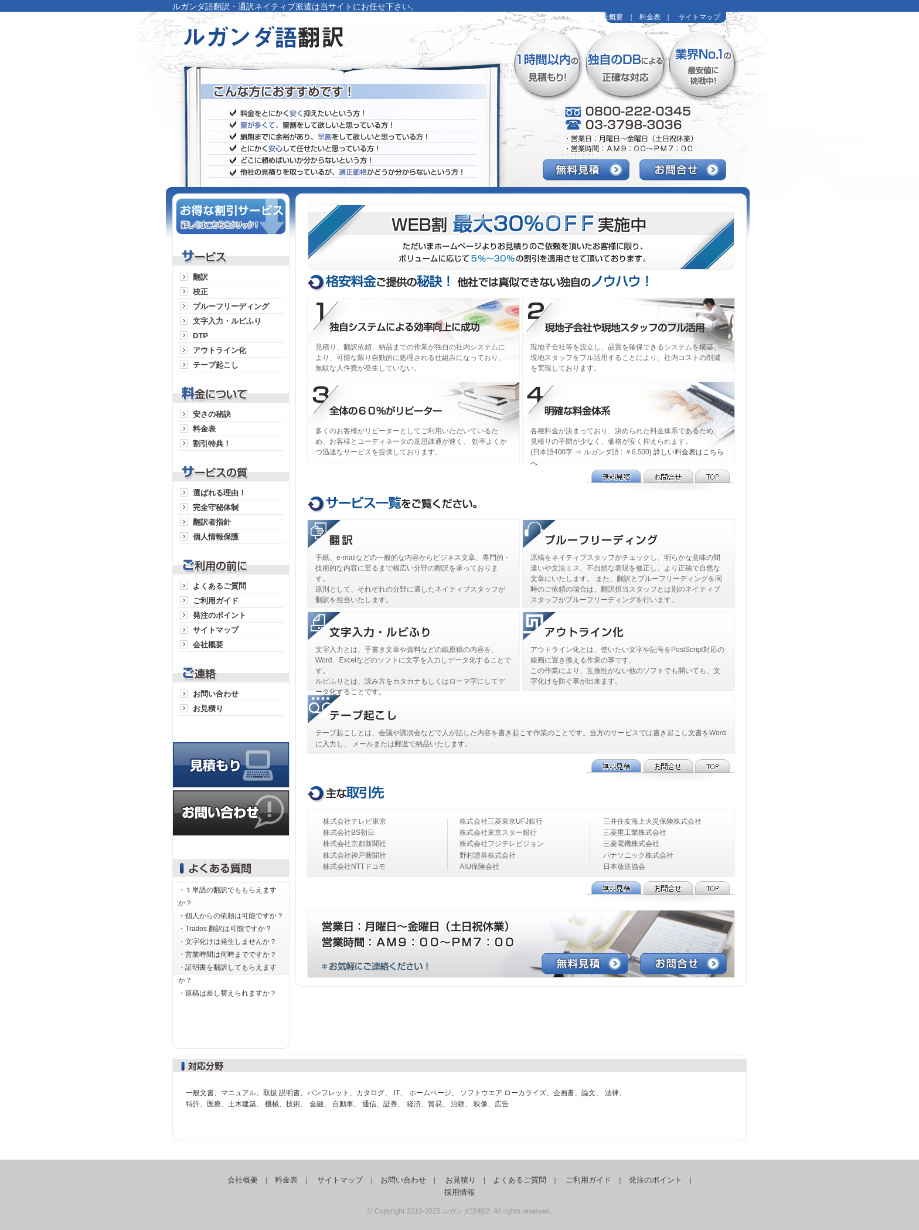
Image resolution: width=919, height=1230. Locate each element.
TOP (714, 480)
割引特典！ (212, 443)
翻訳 (200, 277)
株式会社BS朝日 (349, 832)
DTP (200, 335)
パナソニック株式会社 (638, 855)
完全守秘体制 (216, 507)
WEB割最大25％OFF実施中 (527, 234)
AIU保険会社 (479, 866)
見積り (231, 753)
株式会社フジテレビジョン (502, 844)
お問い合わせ (216, 693)
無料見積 (591, 170)
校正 (200, 291)
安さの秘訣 (212, 414)
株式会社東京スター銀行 (498, 832)
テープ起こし (216, 365)
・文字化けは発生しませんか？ (227, 941)
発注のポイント (219, 615)
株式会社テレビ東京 (354, 821)
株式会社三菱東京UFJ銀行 (501, 821)
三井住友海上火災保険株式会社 (652, 821)
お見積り (208, 708)
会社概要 (609, 17)
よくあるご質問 (219, 586)
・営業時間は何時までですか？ (227, 954)
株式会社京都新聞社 (354, 844)
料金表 (650, 17)
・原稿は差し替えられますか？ (227, 993)
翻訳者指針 (212, 522)
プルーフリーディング (231, 306)
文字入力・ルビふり (227, 321)
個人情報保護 (216, 536)
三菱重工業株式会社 (634, 832)
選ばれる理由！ (219, 492)
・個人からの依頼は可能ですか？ (231, 916)
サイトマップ (699, 17)
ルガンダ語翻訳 (316, 46)
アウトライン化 (219, 350)
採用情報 (459, 1192)
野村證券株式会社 (488, 855)
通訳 (414, 535)
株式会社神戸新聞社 (354, 855)
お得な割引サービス (231, 214)
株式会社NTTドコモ (354, 866)
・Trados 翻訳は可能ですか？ (225, 929)
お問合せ (687, 170)
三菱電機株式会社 (631, 844)
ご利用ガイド (216, 600)
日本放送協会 (624, 866)
